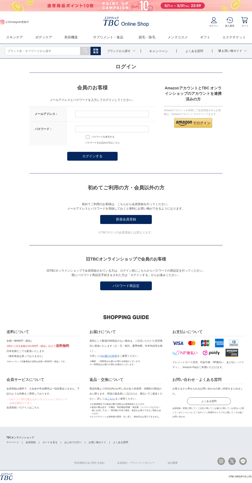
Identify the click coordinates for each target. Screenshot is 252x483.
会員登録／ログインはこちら (23, 407)
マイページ (12, 442)
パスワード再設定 (126, 286)
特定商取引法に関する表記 (89, 462)
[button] (193, 123)
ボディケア (43, 37)
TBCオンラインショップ (20, 437)
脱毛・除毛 (147, 37)
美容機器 (71, 37)
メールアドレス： (46, 114)
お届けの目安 (109, 355)
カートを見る (50, 442)
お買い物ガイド (97, 442)
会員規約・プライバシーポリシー (136, 462)
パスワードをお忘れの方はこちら (102, 142)
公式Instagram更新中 (14, 22)
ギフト (205, 37)
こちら (111, 398)
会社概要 (173, 462)
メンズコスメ (178, 37)
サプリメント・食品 (108, 37)
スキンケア (14, 37)
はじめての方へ (73, 442)
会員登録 (31, 442)
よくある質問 (209, 401)
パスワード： (43, 129)
